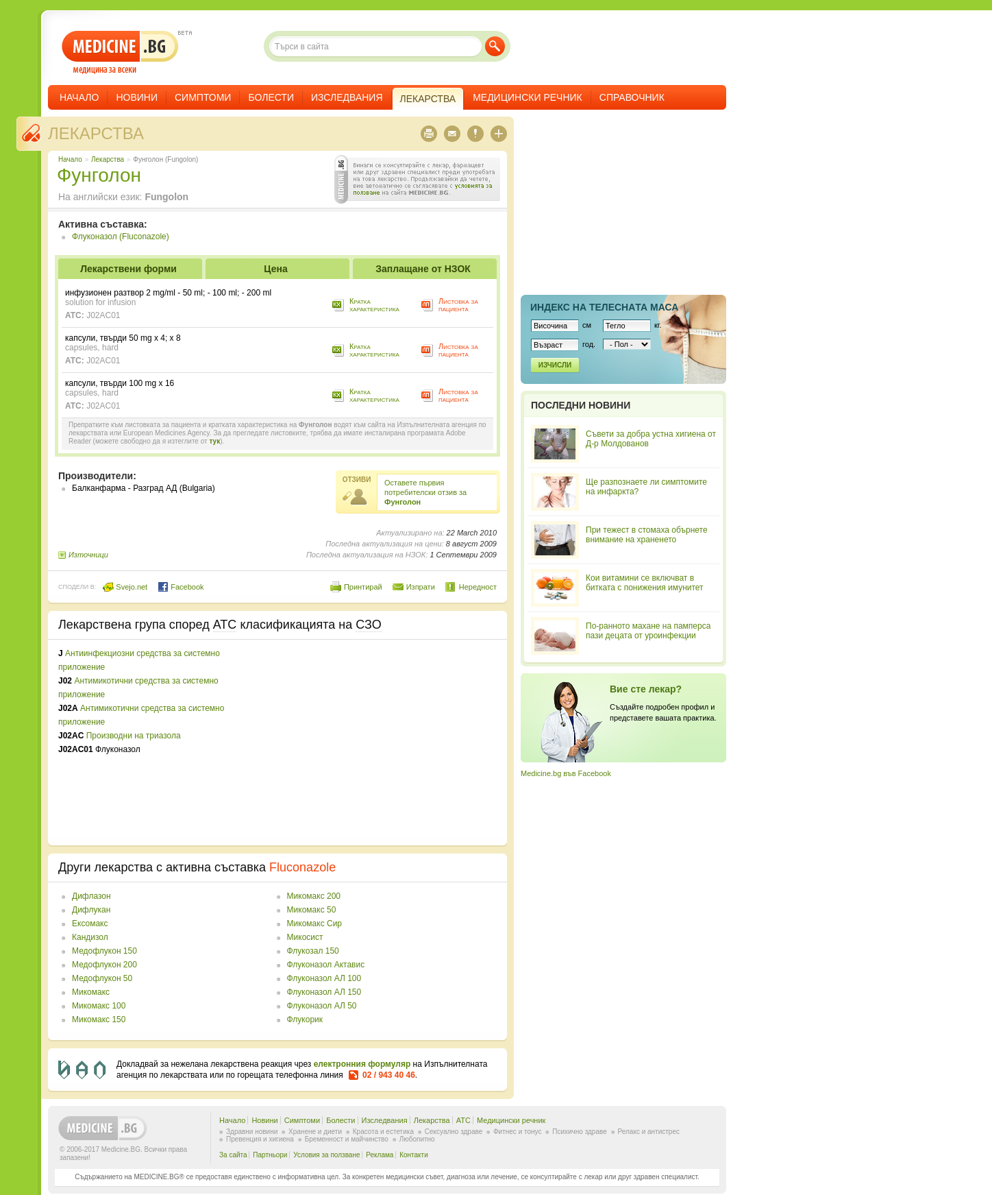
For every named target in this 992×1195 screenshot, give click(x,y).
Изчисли (554, 365)
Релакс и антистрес (649, 1131)
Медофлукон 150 (104, 951)
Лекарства (96, 133)
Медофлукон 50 (102, 978)
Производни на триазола (133, 735)
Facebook (180, 586)
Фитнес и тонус (517, 1131)
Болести (271, 97)
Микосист (305, 937)
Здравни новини (251, 1131)
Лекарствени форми (128, 268)
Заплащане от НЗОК (423, 268)
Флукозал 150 (313, 951)
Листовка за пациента (458, 305)
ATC (463, 1120)
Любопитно (417, 1139)
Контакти (413, 1155)
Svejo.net (125, 586)
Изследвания (347, 97)
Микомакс (91, 992)
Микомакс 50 (311, 910)
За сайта (233, 1155)
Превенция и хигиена (260, 1139)
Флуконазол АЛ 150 (324, 992)
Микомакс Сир (314, 923)
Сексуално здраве (454, 1131)
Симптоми (203, 97)
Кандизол (90, 937)
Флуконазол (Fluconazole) (120, 236)
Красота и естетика (383, 1131)
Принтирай (363, 587)
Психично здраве (579, 1131)
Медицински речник (527, 97)
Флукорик (305, 1019)
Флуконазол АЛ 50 (322, 1006)
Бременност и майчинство (346, 1139)
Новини (137, 97)
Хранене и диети (315, 1131)
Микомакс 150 (98, 1019)
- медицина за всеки (120, 52)
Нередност (478, 587)
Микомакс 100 (98, 1006)
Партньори (270, 1155)
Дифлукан (91, 910)
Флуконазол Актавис (326, 964)
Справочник (632, 97)
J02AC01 (103, 315)
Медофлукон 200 (104, 964)
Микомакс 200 (313, 896)
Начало (79, 97)
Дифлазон (91, 896)
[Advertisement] (385, 742)
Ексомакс (90, 923)
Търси (495, 46)
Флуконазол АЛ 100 (324, 978)
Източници (88, 555)
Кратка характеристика (374, 305)
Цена (275, 268)
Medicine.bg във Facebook (566, 773)
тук (214, 441)
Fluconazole (302, 867)
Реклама (379, 1155)
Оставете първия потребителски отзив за (425, 492)
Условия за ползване (326, 1155)
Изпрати (420, 587)
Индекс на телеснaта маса (604, 307)
